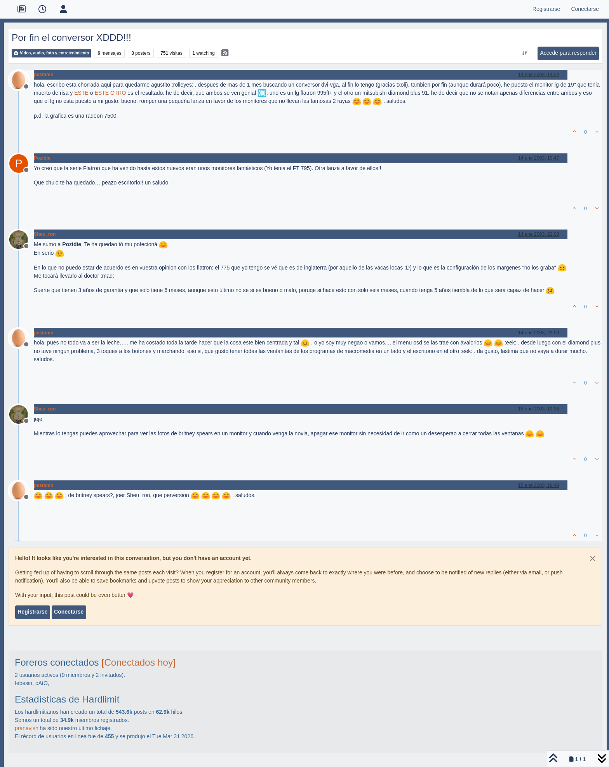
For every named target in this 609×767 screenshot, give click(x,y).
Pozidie (42, 158)
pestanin (43, 74)
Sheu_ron (45, 234)
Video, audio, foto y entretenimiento (51, 53)
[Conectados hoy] (138, 662)
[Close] (593, 558)
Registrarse (32, 612)
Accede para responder (568, 53)
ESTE (81, 93)
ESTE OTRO (110, 93)
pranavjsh (26, 728)
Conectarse (69, 612)
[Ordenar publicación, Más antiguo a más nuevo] (525, 53)
